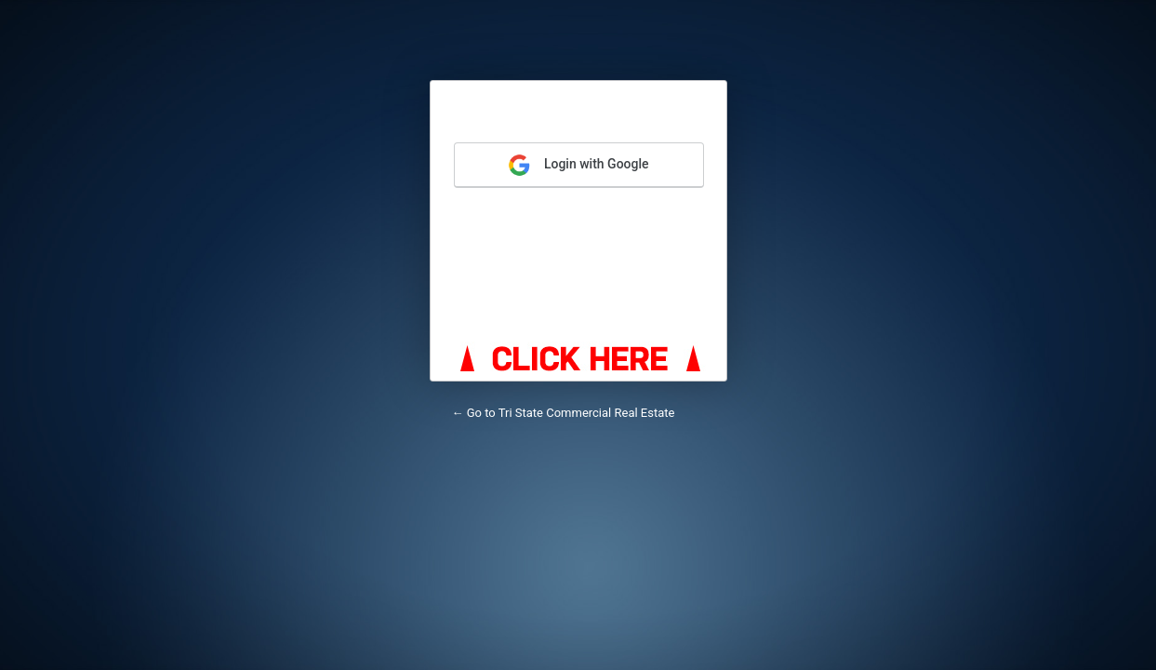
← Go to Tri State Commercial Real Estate (563, 413)
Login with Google (578, 165)
